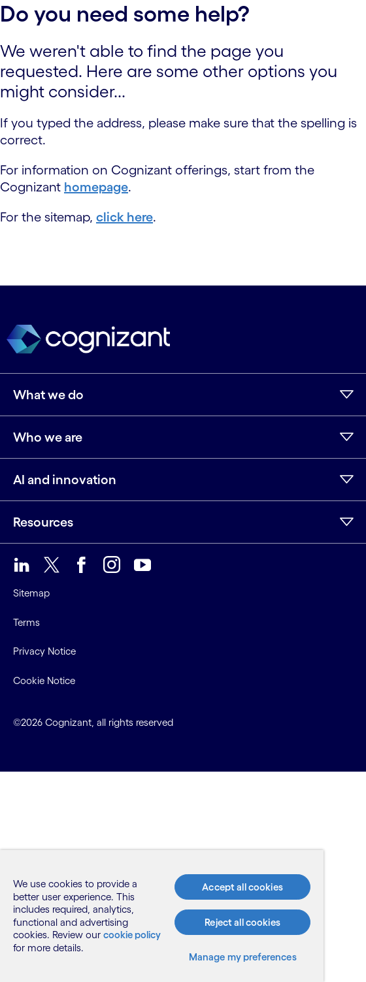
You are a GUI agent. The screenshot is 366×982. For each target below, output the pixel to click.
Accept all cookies (242, 886)
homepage (96, 187)
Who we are (47, 437)
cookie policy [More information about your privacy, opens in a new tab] (132, 934)
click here (124, 217)
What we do (48, 394)
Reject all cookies (242, 922)
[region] (162, 916)
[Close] (295, 864)
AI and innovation (64, 479)
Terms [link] (26, 622)
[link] (21, 565)
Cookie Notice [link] (44, 680)
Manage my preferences (243, 956)
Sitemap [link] (31, 592)
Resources (43, 522)
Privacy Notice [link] (44, 651)
